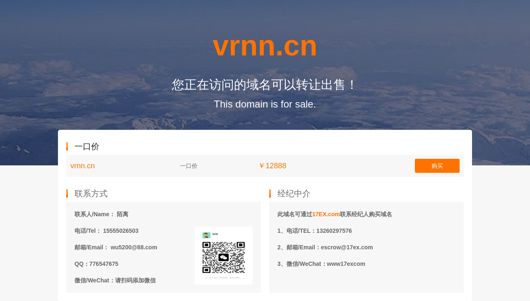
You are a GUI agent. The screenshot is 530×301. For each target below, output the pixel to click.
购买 (437, 165)
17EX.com (326, 214)
